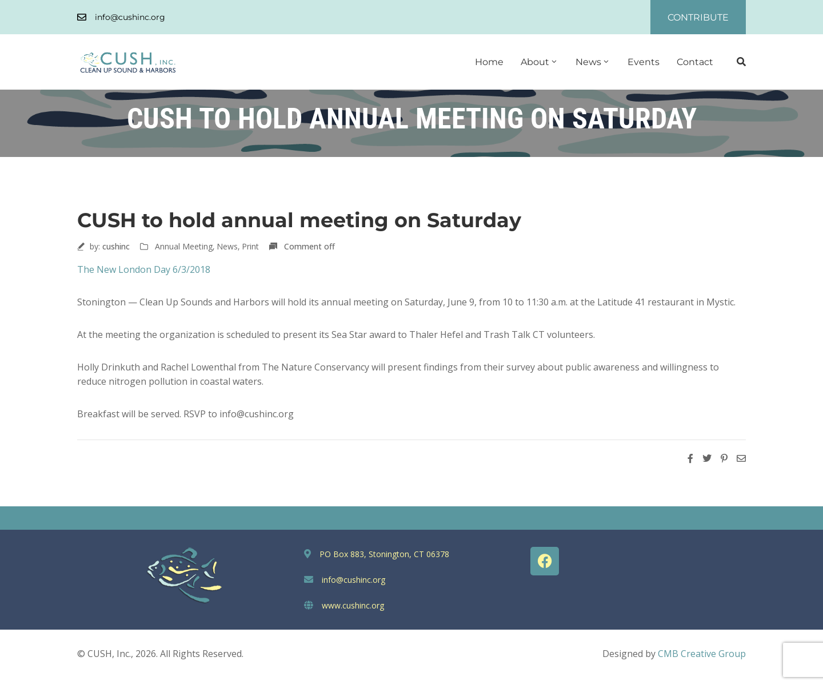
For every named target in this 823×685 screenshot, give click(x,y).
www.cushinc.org (353, 605)
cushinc (116, 246)
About (539, 62)
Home (489, 62)
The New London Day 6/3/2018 (143, 269)
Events (644, 62)
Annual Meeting (184, 246)
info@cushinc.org (130, 17)
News (593, 62)
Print (250, 246)
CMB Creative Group (702, 653)
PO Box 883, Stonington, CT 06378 (384, 554)
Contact (695, 62)
